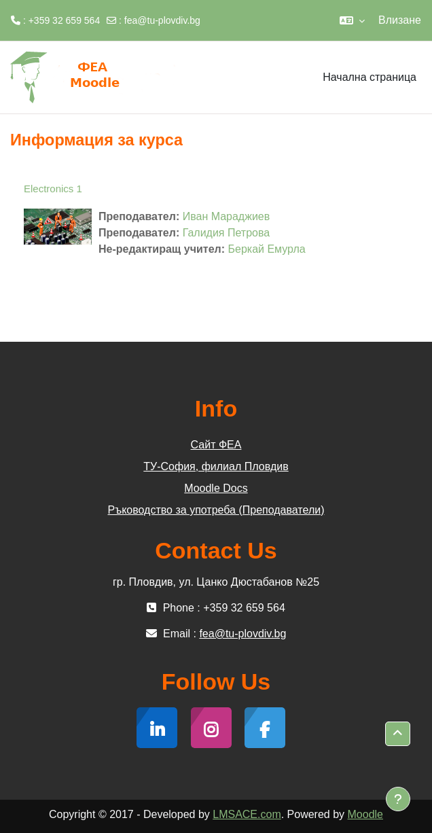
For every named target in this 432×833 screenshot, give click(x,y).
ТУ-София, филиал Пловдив (215, 466)
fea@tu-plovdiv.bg (162, 20)
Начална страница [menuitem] (369, 77)
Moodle (365, 814)
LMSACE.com (247, 814)
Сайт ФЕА (216, 444)
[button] (352, 20)
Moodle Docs (215, 488)
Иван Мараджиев (226, 216)
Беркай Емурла (267, 249)
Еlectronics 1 (53, 188)
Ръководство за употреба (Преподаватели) (216, 510)
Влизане (399, 20)
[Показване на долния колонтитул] (398, 799)
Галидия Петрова (226, 232)
